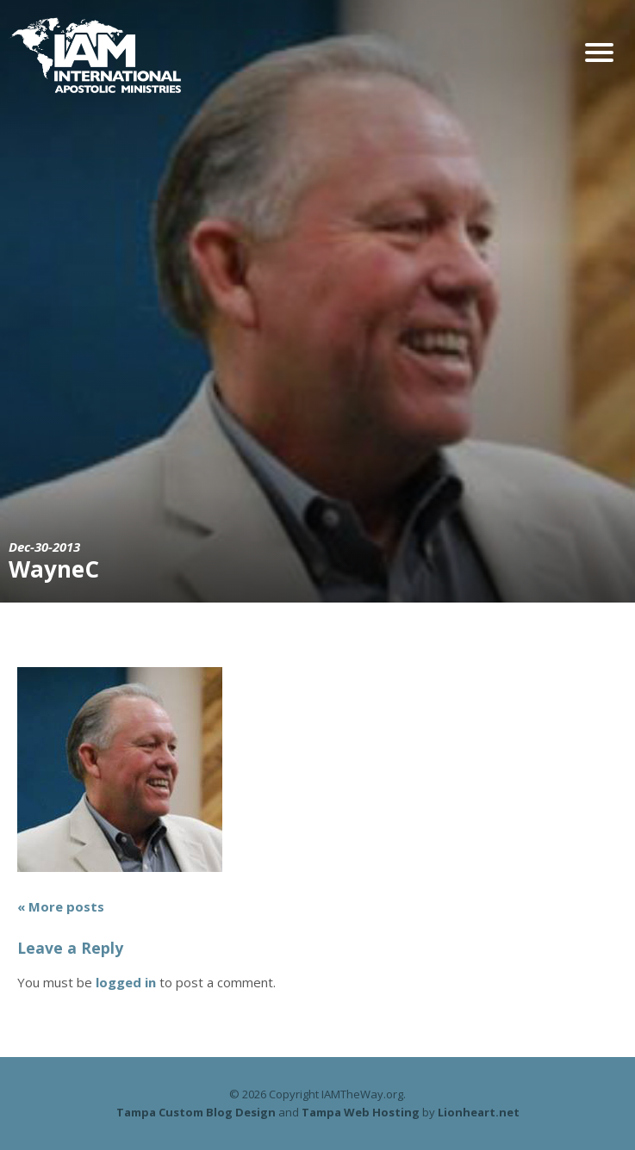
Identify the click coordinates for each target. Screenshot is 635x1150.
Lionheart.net (479, 1112)
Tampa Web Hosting (361, 1112)
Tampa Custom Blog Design (196, 1112)
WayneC (54, 568)
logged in (126, 982)
